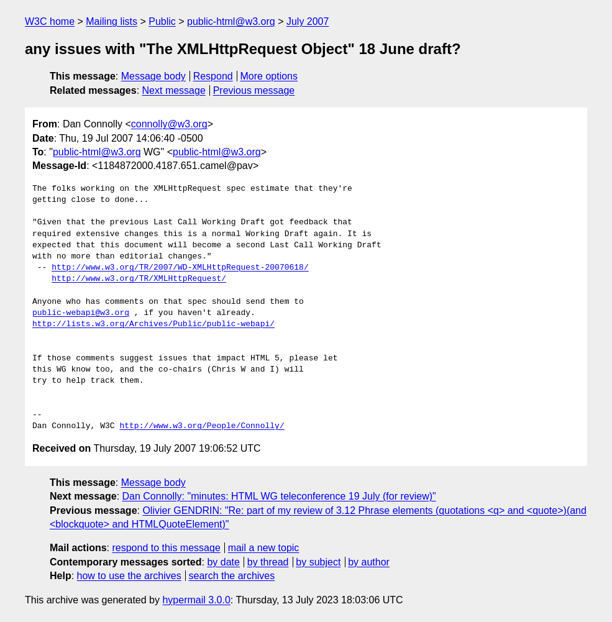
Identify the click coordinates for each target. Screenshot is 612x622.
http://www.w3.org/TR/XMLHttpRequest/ (139, 279)
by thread (268, 562)
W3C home (50, 21)
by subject (318, 562)
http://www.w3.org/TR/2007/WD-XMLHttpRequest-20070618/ (180, 267)
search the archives (232, 575)
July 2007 (307, 21)
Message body (153, 76)
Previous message (254, 90)
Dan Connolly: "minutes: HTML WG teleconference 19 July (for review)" (279, 496)
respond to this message (166, 547)
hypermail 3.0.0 (196, 600)
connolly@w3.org (169, 124)
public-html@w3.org (231, 21)
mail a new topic (263, 547)
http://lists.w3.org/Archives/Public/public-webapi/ (153, 324)
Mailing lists (111, 21)
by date (223, 562)
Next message (174, 90)
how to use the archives (129, 575)
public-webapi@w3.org (80, 313)
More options (269, 76)
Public (162, 21)
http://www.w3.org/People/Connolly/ (201, 426)
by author (369, 562)
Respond (213, 76)
